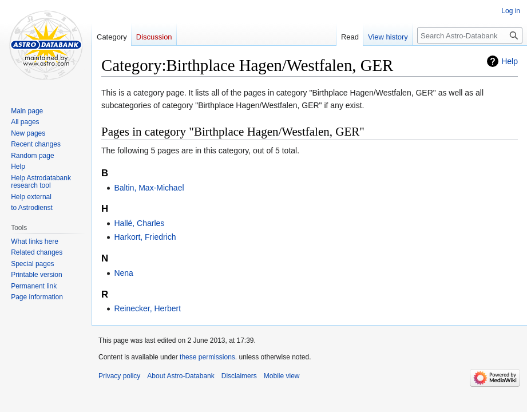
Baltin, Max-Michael (149, 187)
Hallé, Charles (139, 223)
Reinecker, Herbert (147, 308)
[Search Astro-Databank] (469, 35)
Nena (123, 273)
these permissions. (208, 357)
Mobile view (282, 376)
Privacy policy (119, 376)
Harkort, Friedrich (145, 236)
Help (509, 61)
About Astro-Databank (180, 376)
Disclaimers (239, 376)
